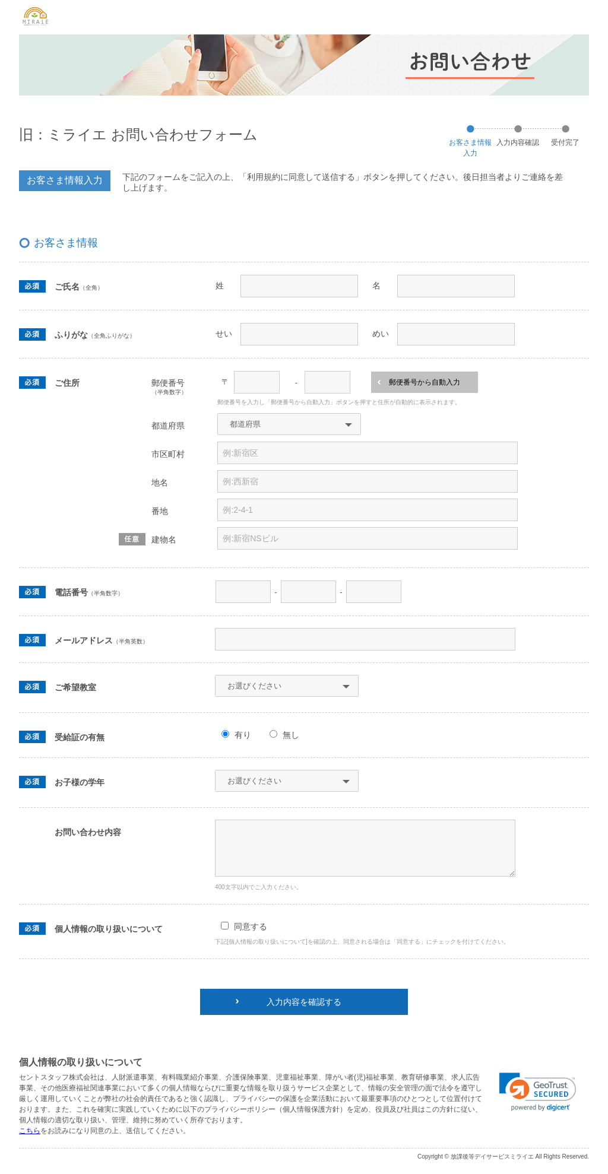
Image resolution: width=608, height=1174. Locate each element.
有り (243, 735)
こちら (29, 1131)
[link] (538, 1092)
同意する (250, 926)
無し (291, 735)
